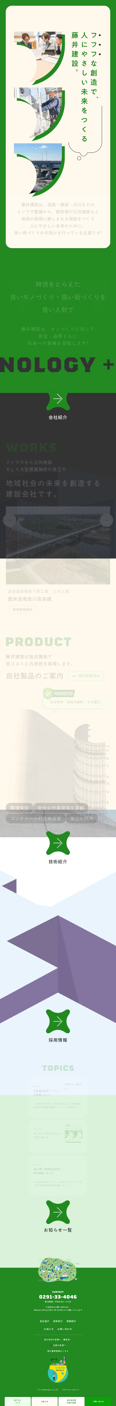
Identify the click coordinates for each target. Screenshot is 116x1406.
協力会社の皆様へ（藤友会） (58, 1340)
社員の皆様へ (59, 1345)
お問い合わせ (98, 1401)
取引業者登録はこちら (58, 1351)
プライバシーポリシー (70, 1390)
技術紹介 (58, 1321)
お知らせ (44, 1401)
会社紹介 (44, 1321)
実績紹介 (71, 1321)
